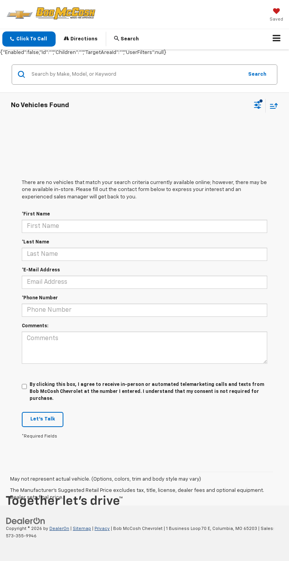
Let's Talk (42, 419)
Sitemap (82, 528)
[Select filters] (258, 106)
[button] (29, 39)
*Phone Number (40, 298)
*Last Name (35, 242)
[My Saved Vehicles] (276, 16)
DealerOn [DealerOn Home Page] (59, 528)
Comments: (35, 326)
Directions (81, 39)
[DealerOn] (26, 521)
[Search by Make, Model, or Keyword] (136, 74)
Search (257, 74)
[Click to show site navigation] (276, 39)
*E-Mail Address (41, 270)
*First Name (36, 214)
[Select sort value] (272, 106)
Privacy (102, 528)
